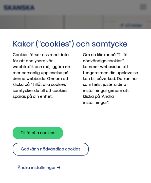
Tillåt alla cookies (38, 135)
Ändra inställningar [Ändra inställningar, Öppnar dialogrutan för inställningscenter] (37, 169)
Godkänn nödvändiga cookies (51, 151)
